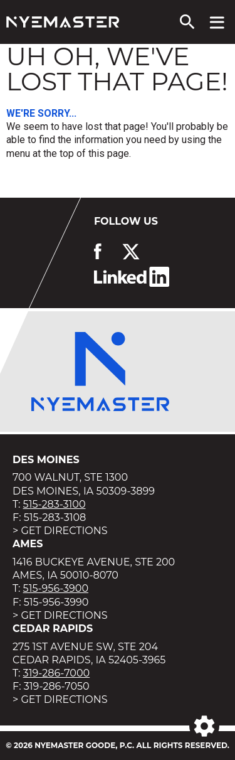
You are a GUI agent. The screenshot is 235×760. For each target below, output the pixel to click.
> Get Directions (60, 531)
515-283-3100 (54, 504)
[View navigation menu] (217, 22)
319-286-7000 (56, 673)
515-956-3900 (55, 588)
